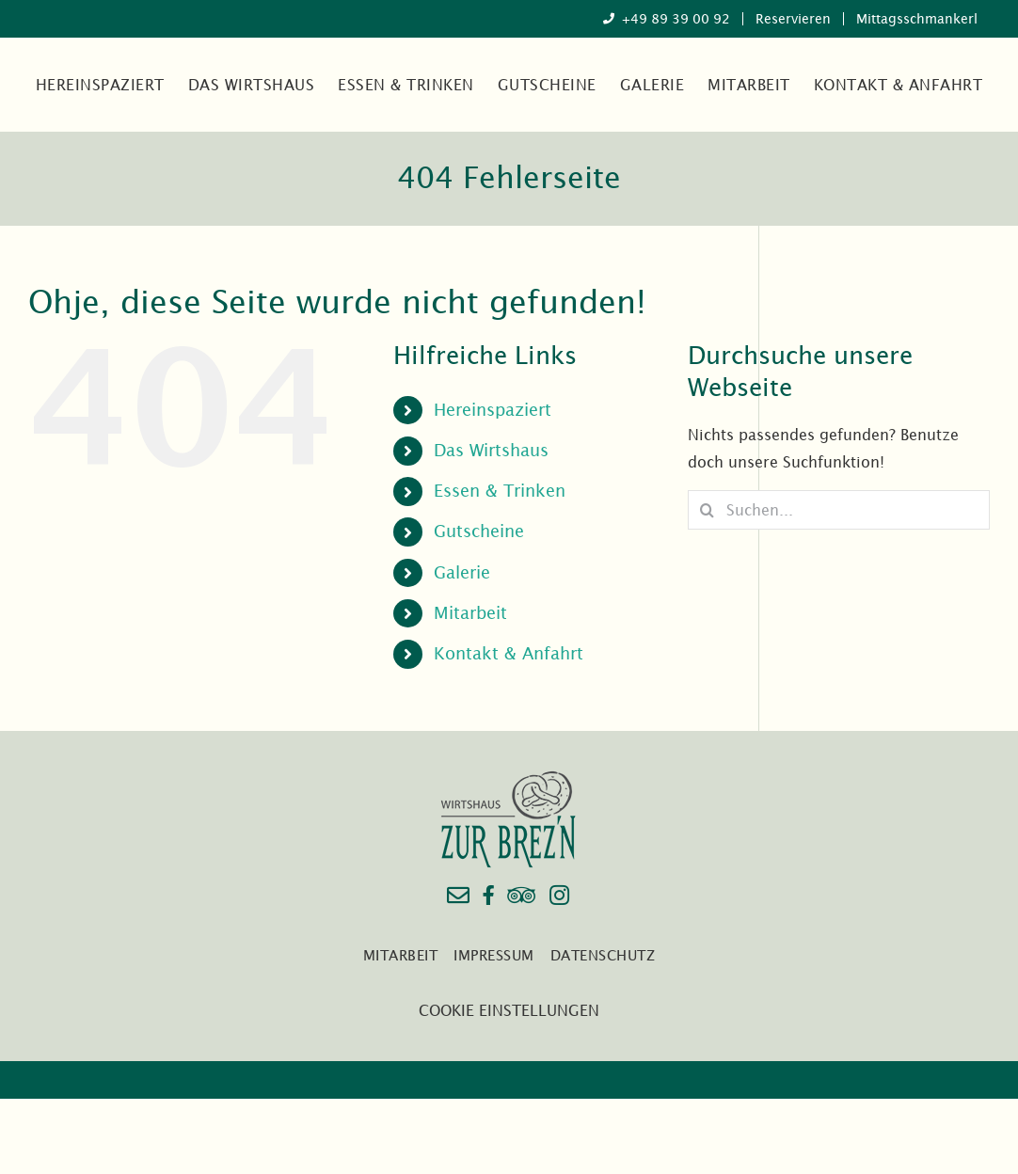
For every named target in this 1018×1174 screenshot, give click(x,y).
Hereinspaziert (492, 410)
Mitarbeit (470, 613)
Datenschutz (603, 954)
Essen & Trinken (499, 490)
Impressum (493, 954)
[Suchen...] (839, 510)
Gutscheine (479, 531)
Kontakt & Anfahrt (508, 653)
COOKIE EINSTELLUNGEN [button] (509, 1010)
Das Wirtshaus (491, 450)
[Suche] (706, 510)
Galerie (462, 572)
